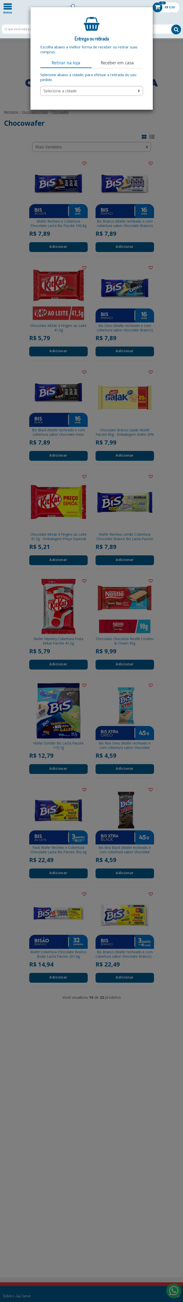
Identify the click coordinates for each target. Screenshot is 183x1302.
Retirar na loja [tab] (66, 63)
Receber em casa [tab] (117, 63)
